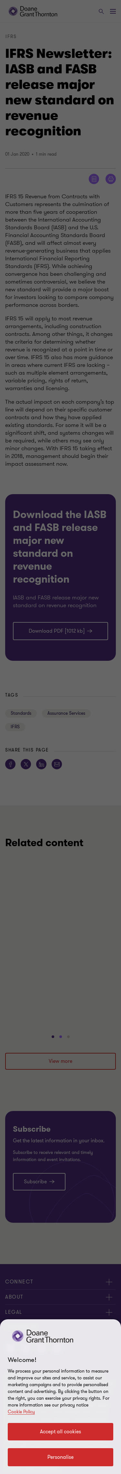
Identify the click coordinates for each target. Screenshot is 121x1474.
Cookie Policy (21, 1412)
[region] (60, 1396)
